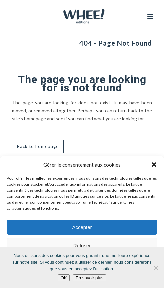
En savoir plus (90, 277)
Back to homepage (38, 146)
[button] (154, 164)
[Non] (155, 267)
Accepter (82, 227)
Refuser (82, 245)
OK (64, 277)
